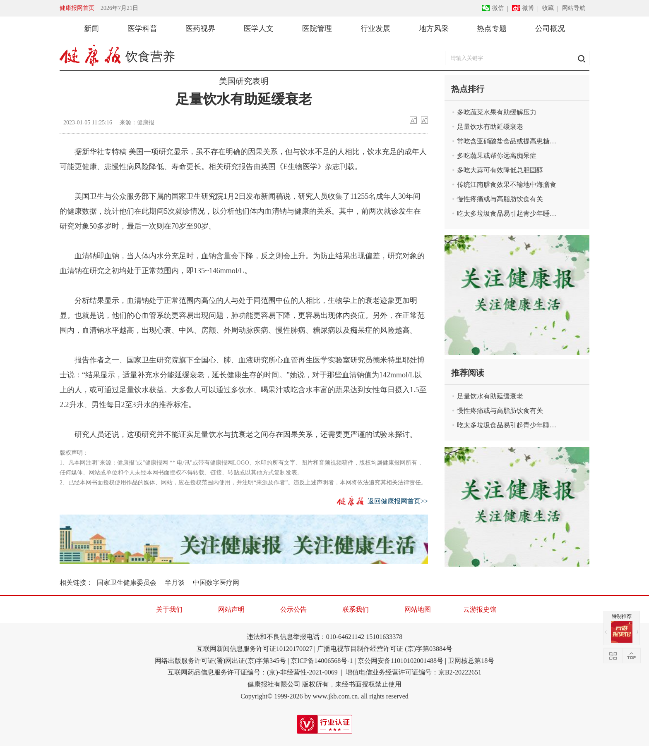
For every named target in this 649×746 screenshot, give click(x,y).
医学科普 (142, 28)
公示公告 (293, 609)
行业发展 (375, 28)
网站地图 (417, 609)
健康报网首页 (77, 8)
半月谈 (175, 582)
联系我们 (355, 609)
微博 (528, 8)
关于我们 (169, 609)
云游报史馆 (479, 609)
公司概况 (550, 28)
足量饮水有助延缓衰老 (490, 126)
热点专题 (492, 28)
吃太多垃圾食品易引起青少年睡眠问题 (507, 213)
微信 (498, 8)
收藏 (548, 8)
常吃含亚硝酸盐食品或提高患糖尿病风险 (507, 141)
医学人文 (259, 28)
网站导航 (573, 8)
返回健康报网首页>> (398, 501)
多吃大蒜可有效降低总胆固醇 (500, 170)
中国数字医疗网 (216, 582)
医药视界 (200, 28)
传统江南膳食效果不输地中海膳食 (506, 184)
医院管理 (317, 28)
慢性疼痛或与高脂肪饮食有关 (500, 199)
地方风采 (434, 28)
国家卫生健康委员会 (126, 582)
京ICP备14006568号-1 (322, 660)
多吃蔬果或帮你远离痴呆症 (496, 155)
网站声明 (231, 609)
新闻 (91, 28)
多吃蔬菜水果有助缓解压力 (496, 112)
